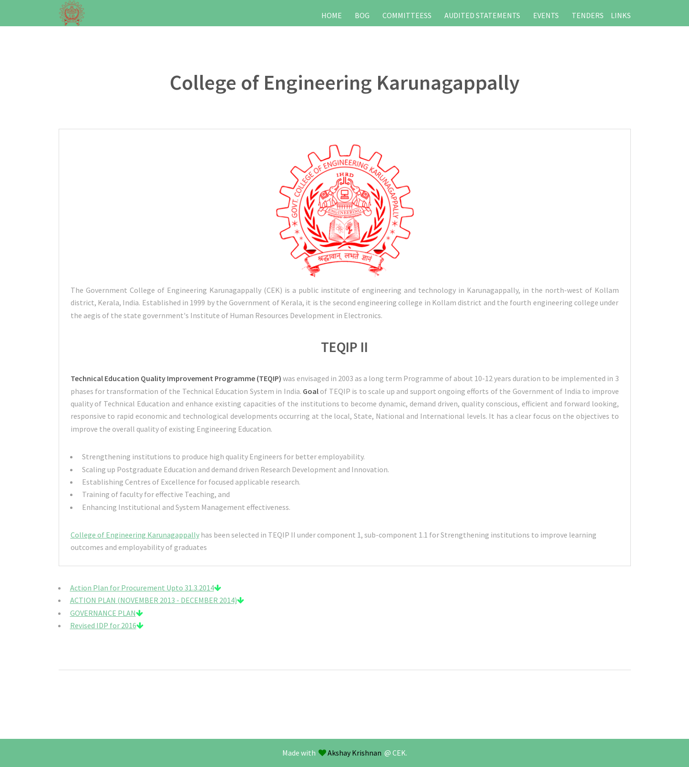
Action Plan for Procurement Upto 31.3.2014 (145, 587)
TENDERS (588, 15)
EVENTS (546, 15)
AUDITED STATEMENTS (482, 15)
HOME (331, 15)
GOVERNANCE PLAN (106, 613)
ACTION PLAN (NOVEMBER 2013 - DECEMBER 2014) (157, 600)
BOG (362, 15)
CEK (399, 752)
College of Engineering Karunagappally (135, 534)
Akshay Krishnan (354, 752)
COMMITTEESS (407, 15)
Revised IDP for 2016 (107, 625)
